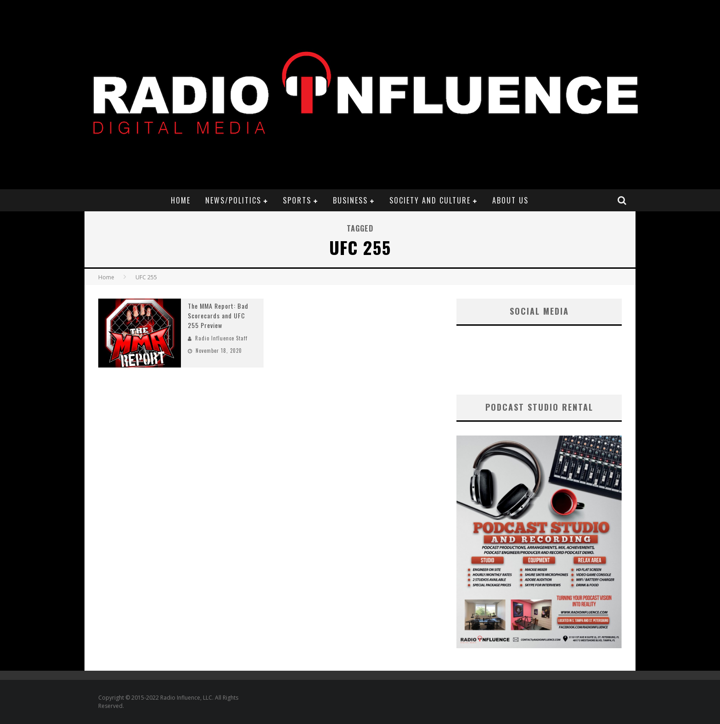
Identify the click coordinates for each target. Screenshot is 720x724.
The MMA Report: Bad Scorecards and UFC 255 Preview (218, 315)
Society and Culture (430, 200)
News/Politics (233, 200)
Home (181, 200)
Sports (297, 200)
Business (350, 200)
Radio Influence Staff (221, 338)
